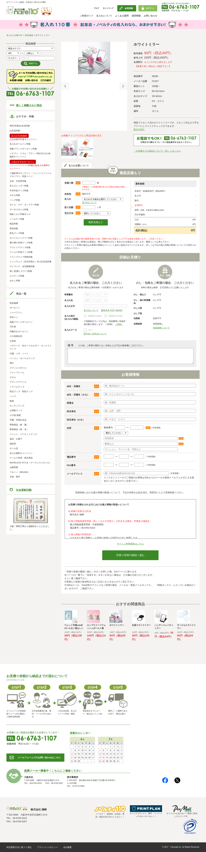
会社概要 (67, 847)
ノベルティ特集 (17, 219)
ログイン (150, 8)
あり (91, 330)
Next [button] (123, 86)
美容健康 (29, 35)
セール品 (14, 448)
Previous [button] (65, 86)
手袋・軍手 (15, 477)
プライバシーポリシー (47, 847)
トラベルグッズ (17, 387)
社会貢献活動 (24, 490)
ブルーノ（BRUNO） (20, 472)
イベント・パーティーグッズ (23, 434)
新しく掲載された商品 (29, 105)
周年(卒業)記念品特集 (20, 126)
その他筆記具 (16, 336)
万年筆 (13, 326)
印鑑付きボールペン (19, 331)
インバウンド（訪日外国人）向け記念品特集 (31, 261)
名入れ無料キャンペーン (21, 453)
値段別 (13, 443)
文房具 (13, 341)
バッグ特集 (15, 200)
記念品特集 (15, 130)
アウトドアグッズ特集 (20, 247)
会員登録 (129, 8)
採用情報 (136, 15)
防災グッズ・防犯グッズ (21, 391)
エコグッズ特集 (17, 276)
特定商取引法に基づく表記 (19, 847)
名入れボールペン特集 (20, 144)
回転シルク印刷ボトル (20, 214)
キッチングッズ (17, 406)
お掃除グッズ (16, 410)
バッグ (13, 396)
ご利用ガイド (86, 15)
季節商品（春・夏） (19, 425)
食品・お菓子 (16, 439)
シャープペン (16, 312)
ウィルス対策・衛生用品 (21, 458)
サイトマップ (108, 8)
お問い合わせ (150, 15)
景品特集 (14, 228)
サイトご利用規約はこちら (130, 543)
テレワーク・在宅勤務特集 (22, 266)
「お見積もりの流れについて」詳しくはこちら (157, 151)
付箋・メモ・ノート (19, 353)
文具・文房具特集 (18, 181)
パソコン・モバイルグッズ (22, 358)
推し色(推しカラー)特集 (21, 271)
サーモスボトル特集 (19, 209)
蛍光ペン (14, 317)
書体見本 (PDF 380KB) (111, 310)
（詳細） (119, 324)
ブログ (96, 8)
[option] (94, 58)
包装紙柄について (161, 328)
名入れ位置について (79, 165)
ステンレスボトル (18, 368)
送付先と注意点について (95, 334)
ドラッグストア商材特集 (21, 257)
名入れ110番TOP (14, 35)
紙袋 (12, 401)
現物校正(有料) (113, 316)
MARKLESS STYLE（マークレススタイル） (30, 462)
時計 (12, 363)
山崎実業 (14, 467)
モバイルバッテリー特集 (21, 238)
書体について (96, 294)
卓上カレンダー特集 (19, 186)
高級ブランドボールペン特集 (23, 149)
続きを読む (139, 129)
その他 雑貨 (15, 415)
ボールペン (15, 308)
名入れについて (104, 15)
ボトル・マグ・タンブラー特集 (24, 204)
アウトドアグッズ (18, 382)
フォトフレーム (17, 372)
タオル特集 (15, 195)
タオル (13, 377)
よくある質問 (122, 15)
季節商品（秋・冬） (19, 429)
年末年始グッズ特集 (19, 190)
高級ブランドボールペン (21, 322)
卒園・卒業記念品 (18, 420)
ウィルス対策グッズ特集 (21, 252)
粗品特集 (14, 223)
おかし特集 (15, 280)
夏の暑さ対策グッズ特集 (21, 242)
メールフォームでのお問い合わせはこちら (39, 757)
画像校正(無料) (93, 316)
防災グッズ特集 (17, 233)
